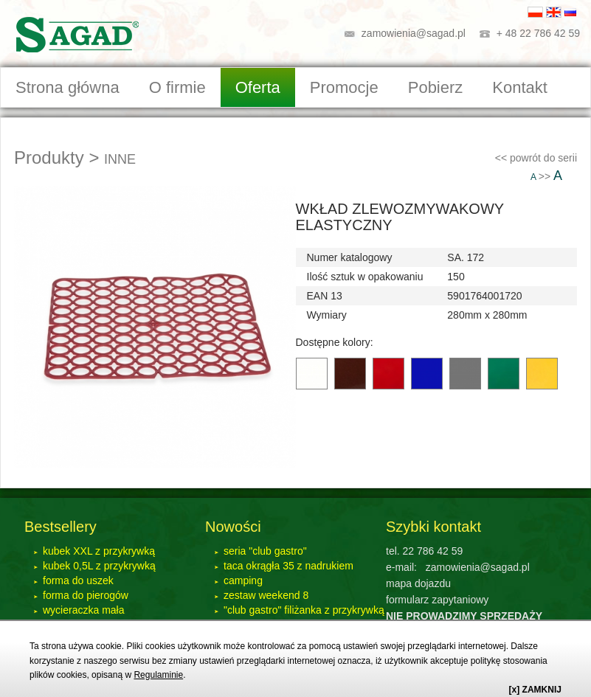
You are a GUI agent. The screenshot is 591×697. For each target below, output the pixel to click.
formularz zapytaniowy (437, 600)
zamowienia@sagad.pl (414, 33)
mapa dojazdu (418, 583)
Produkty (49, 157)
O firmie (177, 87)
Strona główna (67, 87)
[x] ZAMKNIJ (535, 689)
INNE (120, 159)
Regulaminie (158, 675)
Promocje (344, 87)
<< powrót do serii (536, 158)
